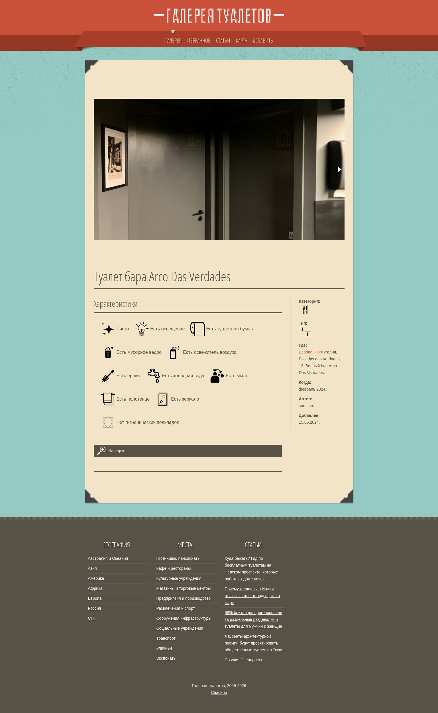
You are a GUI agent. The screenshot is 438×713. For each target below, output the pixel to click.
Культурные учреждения (178, 578)
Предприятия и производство (183, 598)
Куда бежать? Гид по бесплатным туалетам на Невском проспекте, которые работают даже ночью (251, 568)
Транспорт (166, 638)
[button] (339, 169)
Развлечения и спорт (175, 608)
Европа (306, 352)
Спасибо (219, 692)
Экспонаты (166, 658)
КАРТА (241, 40)
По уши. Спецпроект (244, 660)
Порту (320, 352)
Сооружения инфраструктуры (183, 618)
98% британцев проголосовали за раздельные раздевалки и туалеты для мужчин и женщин (253, 619)
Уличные (164, 648)
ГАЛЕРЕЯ (173, 37)
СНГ (92, 618)
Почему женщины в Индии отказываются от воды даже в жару (252, 596)
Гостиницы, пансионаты (178, 558)
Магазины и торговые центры (183, 588)
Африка (95, 588)
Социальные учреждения (179, 628)
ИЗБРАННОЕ (198, 40)
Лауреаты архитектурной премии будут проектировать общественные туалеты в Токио (254, 643)
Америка (96, 578)
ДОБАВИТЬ (263, 40)
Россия (94, 608)
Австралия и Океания (108, 558)
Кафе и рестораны (173, 568)
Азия (92, 568)
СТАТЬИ (223, 40)
